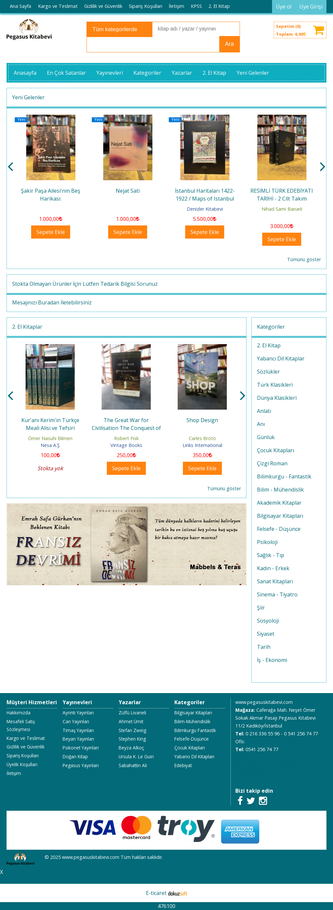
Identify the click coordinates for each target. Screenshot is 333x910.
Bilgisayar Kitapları (280, 515)
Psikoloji (267, 542)
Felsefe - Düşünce (279, 528)
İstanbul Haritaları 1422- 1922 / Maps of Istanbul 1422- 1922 (205, 198)
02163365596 (283, 765)
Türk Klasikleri (275, 384)
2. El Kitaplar (27, 326)
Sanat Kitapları (275, 581)
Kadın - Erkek (273, 568)
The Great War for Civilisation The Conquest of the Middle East (126, 427)
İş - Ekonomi (272, 660)
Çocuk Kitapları (275, 450)
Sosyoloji (268, 620)
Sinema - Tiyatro (277, 594)
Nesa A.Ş (50, 445)
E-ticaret (156, 893)
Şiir (261, 607)
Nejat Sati (128, 190)
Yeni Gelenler (28, 97)
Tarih (263, 646)
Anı (261, 424)
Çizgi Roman (272, 463)
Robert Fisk (126, 438)
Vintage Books (126, 445)
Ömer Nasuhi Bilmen (50, 438)
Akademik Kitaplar (279, 502)
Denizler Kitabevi (205, 209)
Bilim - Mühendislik (280, 489)
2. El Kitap (269, 345)
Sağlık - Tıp (270, 555)
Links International (202, 445)
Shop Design (202, 420)
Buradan (48, 302)
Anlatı (264, 411)
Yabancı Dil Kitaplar (280, 358)
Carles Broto (202, 438)
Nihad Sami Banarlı (282, 209)
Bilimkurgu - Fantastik (284, 476)
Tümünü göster (304, 259)
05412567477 (249, 765)
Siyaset (265, 633)
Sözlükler (268, 371)
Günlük (266, 437)
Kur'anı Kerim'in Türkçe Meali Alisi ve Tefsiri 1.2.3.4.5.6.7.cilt (50, 427)
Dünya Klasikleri (277, 397)
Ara (229, 44)
